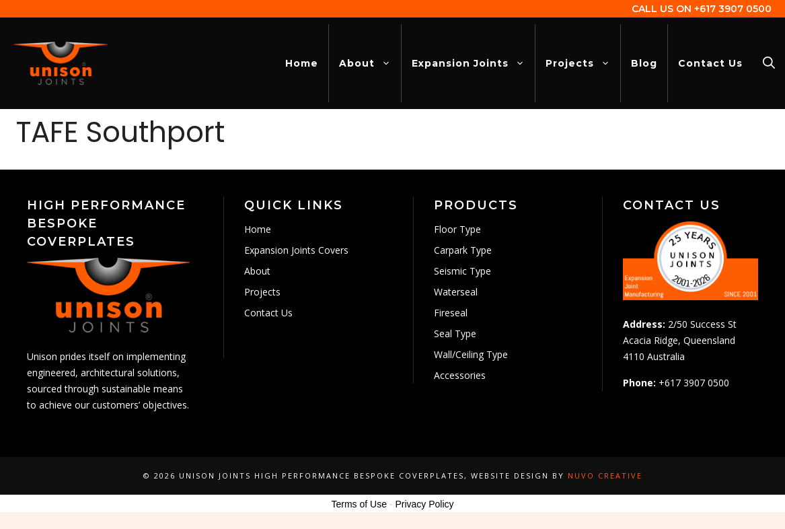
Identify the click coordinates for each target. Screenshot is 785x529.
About (370, 63)
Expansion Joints (473, 63)
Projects (583, 63)
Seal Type (455, 333)
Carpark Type (463, 250)
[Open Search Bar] (769, 63)
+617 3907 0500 (733, 9)
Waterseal (456, 291)
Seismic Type (462, 270)
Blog (644, 63)
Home (301, 63)
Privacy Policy (424, 504)
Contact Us (710, 63)
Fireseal (451, 312)
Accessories (460, 375)
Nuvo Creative (605, 475)
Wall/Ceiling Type (471, 354)
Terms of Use (358, 504)
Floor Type (457, 229)
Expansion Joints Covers (296, 250)
